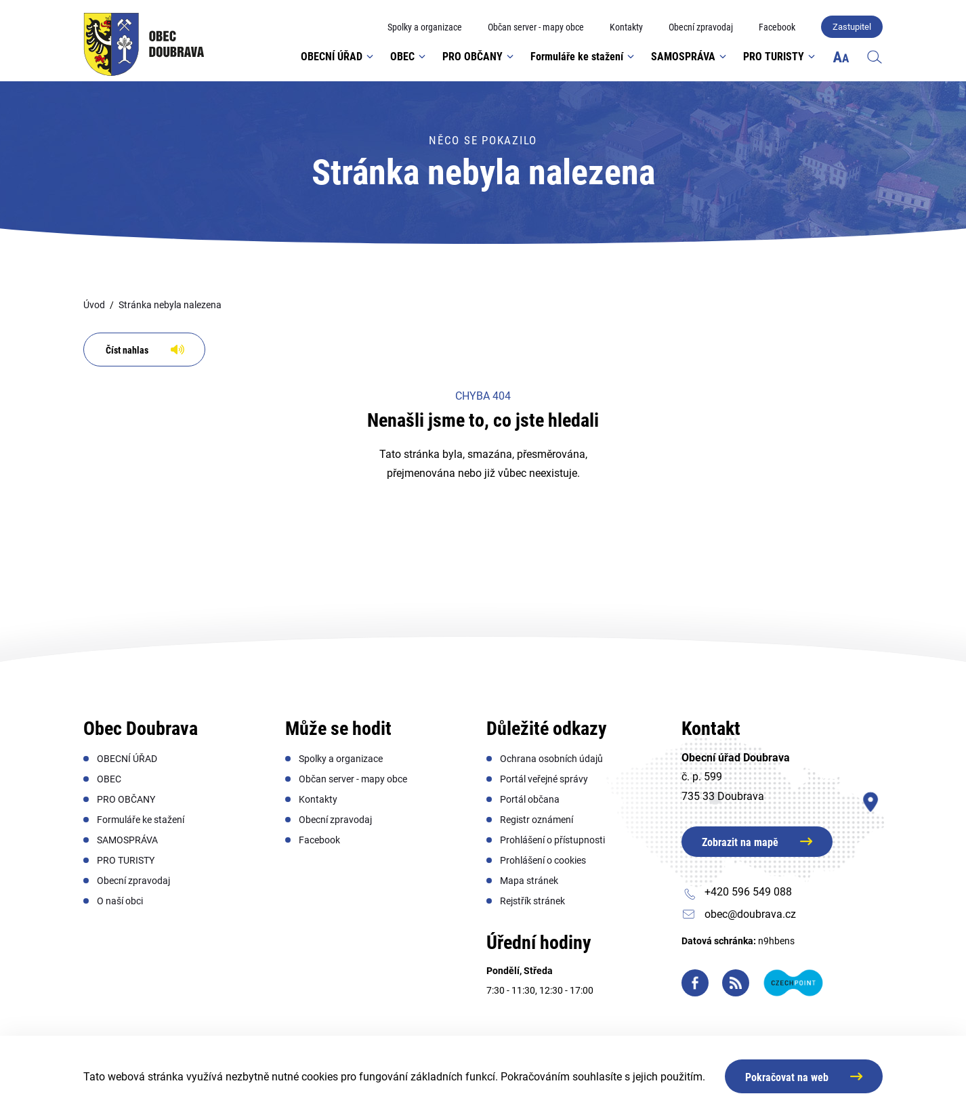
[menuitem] (424, 27)
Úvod (94, 304)
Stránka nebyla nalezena (170, 304)
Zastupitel (852, 27)
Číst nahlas (127, 350)
